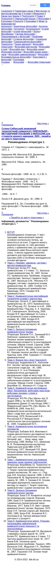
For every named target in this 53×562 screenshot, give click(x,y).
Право (39, 16)
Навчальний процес (25, 18)
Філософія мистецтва (26, 47)
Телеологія (7, 44)
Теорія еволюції (22, 44)
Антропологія (33, 29)
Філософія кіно (17, 49)
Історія (27, 13)
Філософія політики (11, 52)
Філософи (43, 54)
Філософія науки (35, 49)
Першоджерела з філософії (15, 36)
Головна (5, 62)
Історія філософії (22, 31)
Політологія (28, 16)
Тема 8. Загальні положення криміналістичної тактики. (22, 491)
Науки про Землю (10, 16)
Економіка (31, 21)
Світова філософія (25, 34)
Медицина (38, 13)
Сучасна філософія (23, 39)
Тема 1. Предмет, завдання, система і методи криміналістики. (27, 264)
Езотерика (6, 21)
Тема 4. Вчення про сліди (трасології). (27, 360)
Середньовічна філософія (27, 41)
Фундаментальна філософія (16, 57)
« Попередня (7, 123)
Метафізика (7, 34)
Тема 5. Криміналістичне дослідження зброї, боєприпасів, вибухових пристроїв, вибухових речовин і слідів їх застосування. (28, 392)
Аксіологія (6, 26)
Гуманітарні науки (24, 11)
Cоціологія (6, 11)
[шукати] (33, 5)
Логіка (36, 31)
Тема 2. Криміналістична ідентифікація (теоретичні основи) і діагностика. (27, 297)
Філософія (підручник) (39, 62)
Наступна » (43, 123)
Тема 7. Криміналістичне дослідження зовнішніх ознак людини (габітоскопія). (27, 460)
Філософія (43, 18)
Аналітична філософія (25, 26)
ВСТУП (11, 232)
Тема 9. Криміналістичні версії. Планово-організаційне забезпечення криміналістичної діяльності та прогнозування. (28, 525)
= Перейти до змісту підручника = (26, 217)
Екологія (18, 21)
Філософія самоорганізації (22, 54)
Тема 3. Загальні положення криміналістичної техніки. (22, 330)
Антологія (19, 29)
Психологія (7, 18)
